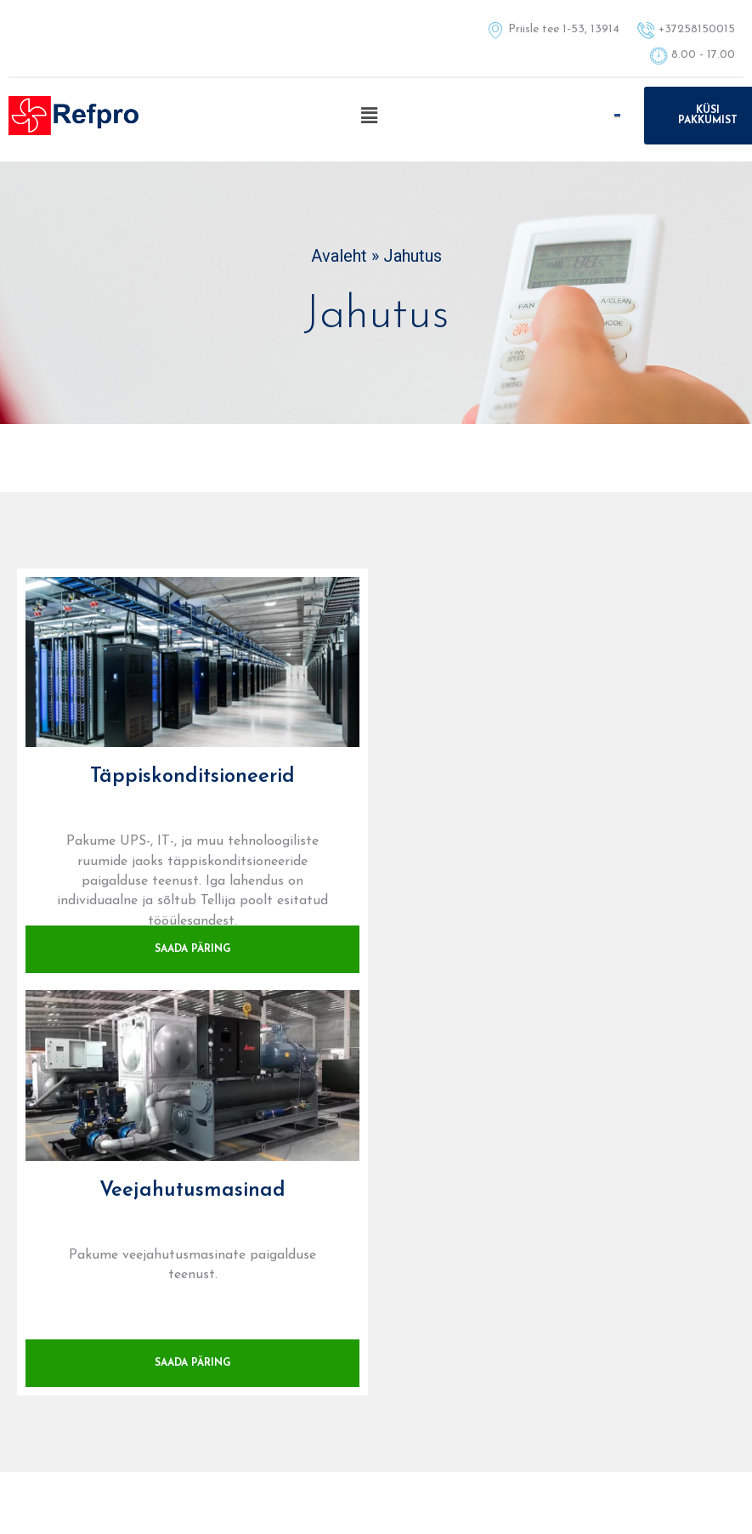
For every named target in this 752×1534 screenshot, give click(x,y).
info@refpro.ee (626, 1217)
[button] (368, 115)
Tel (375, 1198)
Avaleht (339, 256)
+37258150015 (375, 1217)
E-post (626, 1198)
